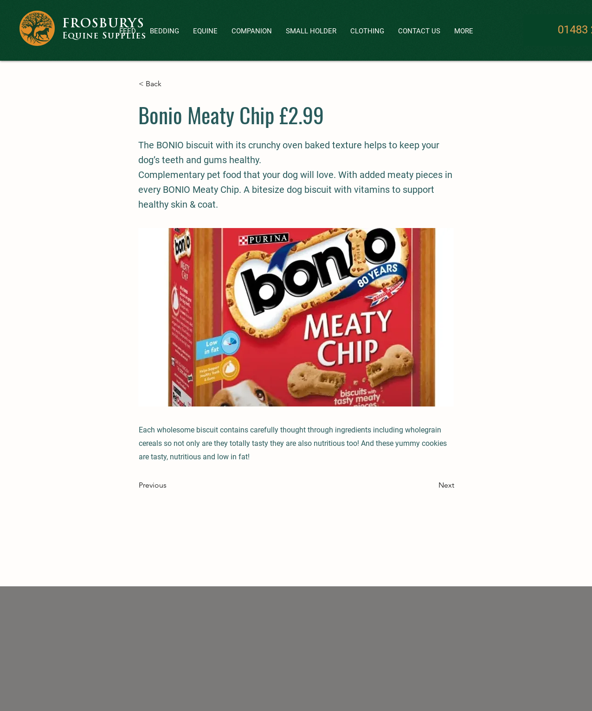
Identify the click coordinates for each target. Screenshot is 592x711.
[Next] (431, 485)
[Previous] (169, 485)
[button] (252, 31)
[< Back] (169, 84)
